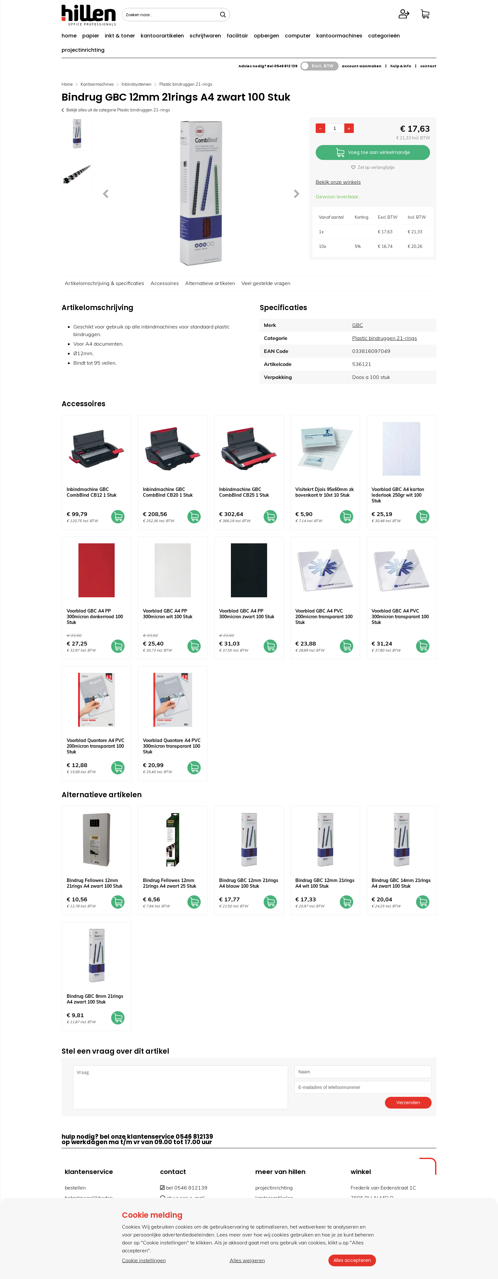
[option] (77, 133)
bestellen (75, 1187)
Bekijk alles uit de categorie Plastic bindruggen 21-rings (116, 109)
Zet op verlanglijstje (372, 167)
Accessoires (165, 283)
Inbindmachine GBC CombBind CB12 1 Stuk (92, 492)
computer (298, 35)
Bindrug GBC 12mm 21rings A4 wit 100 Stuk (324, 883)
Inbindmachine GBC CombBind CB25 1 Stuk (244, 492)
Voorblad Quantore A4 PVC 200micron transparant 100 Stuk (95, 746)
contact (428, 66)
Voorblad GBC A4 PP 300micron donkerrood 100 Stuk (95, 616)
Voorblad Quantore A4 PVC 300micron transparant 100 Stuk (172, 746)
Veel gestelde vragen (265, 283)
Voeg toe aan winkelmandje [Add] (373, 153)
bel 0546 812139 (183, 1187)
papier (90, 35)
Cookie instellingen (144, 1260)
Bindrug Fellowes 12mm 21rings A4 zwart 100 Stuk (95, 883)
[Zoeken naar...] (223, 14)
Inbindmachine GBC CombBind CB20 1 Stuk (168, 492)
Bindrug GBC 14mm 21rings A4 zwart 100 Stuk (401, 883)
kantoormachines (339, 35)
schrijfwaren (205, 35)
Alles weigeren (247, 1260)
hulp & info (400, 66)
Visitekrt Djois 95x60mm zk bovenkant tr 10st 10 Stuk (324, 492)
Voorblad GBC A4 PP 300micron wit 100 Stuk (167, 614)
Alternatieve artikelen (210, 283)
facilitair (237, 35)
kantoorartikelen (162, 35)
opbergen (266, 35)
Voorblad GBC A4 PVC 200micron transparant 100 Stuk (324, 616)
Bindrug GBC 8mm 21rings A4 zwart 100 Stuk (95, 999)
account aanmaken (361, 66)
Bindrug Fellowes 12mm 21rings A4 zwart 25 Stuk (169, 883)
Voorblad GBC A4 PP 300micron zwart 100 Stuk (246, 614)
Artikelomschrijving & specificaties (104, 283)
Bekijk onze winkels (338, 182)
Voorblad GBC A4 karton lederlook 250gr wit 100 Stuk (398, 495)
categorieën (384, 35)
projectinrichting (83, 50)
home (69, 35)
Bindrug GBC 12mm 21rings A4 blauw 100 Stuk (248, 883)
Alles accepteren (352, 1260)
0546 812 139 (285, 66)
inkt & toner (120, 35)
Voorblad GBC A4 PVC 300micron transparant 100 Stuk (400, 616)
